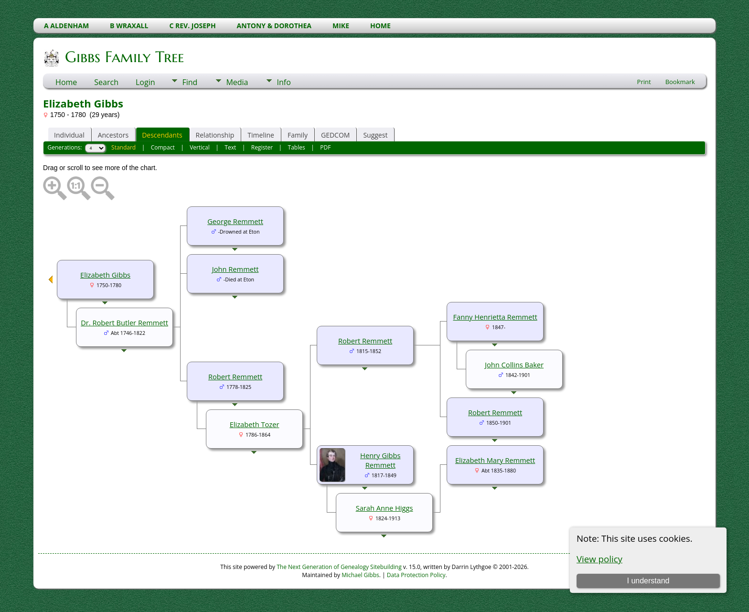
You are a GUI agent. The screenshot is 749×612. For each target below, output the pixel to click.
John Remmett (235, 269)
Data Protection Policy (416, 575)
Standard (123, 147)
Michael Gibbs (360, 575)
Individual (69, 135)
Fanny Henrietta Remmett (495, 317)
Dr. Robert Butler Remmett (124, 322)
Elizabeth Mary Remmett (495, 460)
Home (66, 82)
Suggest (375, 135)
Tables (296, 147)
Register (262, 147)
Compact (163, 147)
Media (237, 82)
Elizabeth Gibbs (105, 274)
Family (298, 135)
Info (283, 82)
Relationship (215, 135)
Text (230, 147)
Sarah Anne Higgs (384, 508)
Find (189, 82)
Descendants (162, 135)
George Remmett (235, 221)
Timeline (260, 135)
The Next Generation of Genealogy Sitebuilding (339, 567)
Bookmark (680, 81)
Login (145, 82)
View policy (599, 559)
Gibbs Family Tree (124, 56)
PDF (325, 147)
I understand (648, 581)
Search (106, 82)
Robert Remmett (495, 412)
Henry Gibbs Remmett (380, 460)
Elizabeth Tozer (254, 424)
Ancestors (113, 135)
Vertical (200, 147)
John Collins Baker (514, 364)
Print (644, 81)
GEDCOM (335, 135)
